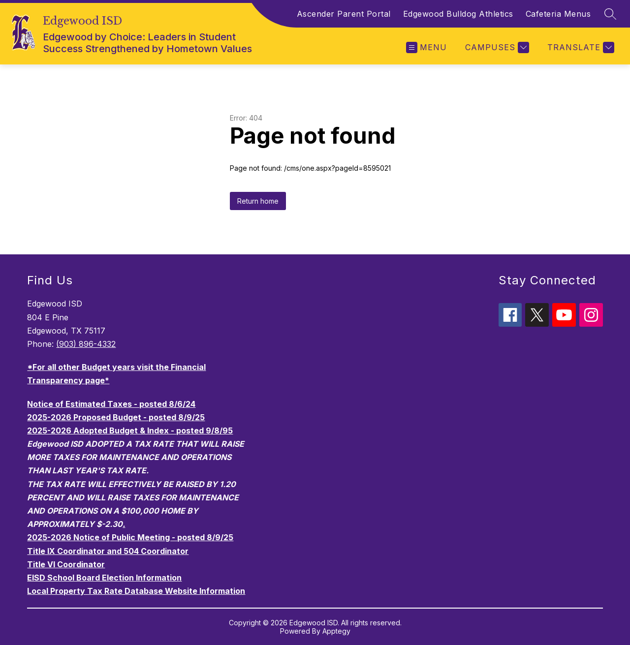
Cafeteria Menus (558, 14)
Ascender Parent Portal (344, 14)
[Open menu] (426, 47)
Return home (258, 201)
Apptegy (336, 631)
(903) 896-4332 (86, 344)
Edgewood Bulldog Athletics (458, 14)
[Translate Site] (579, 47)
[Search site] (610, 14)
